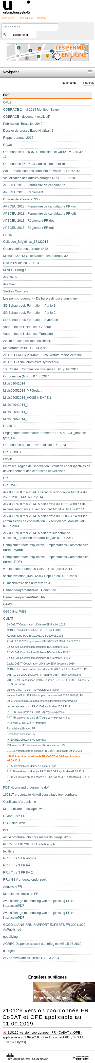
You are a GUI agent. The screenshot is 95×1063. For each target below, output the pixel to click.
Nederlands (69, 82)
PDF (6, 95)
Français (88, 82)
